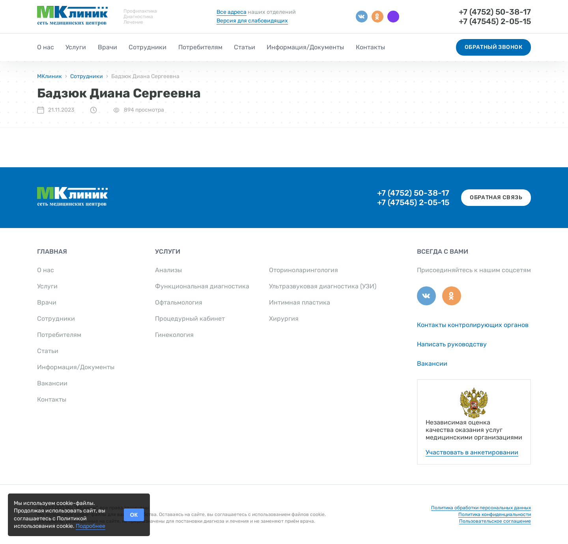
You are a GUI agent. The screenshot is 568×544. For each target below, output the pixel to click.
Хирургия (284, 318)
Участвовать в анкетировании (472, 452)
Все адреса (232, 12)
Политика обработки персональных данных (481, 507)
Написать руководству (452, 344)
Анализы (168, 270)
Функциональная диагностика (202, 286)
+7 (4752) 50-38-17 (495, 12)
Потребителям (200, 47)
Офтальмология (178, 302)
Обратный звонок (493, 47)
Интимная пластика (299, 302)
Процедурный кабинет (190, 318)
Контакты (370, 47)
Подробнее (90, 526)
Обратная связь (496, 197)
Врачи (107, 47)
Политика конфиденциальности (494, 514)
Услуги (75, 47)
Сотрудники (147, 47)
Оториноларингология (303, 270)
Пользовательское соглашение (495, 521)
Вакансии (52, 383)
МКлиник (49, 76)
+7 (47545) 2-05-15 (495, 21)
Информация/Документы (305, 47)
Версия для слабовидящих (252, 20)
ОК (134, 515)
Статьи (244, 47)
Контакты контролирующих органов (473, 325)
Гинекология (174, 334)
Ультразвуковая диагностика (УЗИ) (322, 286)
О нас (45, 47)
